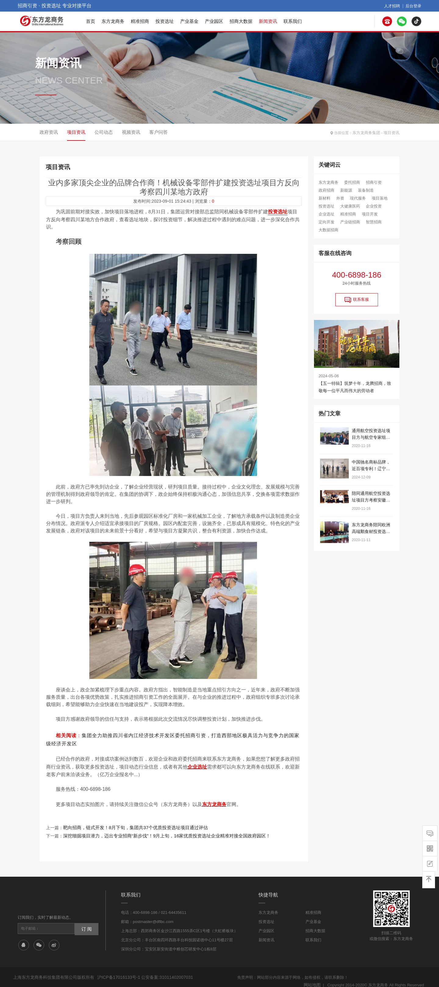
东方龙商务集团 (368, 132)
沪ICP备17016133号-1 (117, 969)
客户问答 (158, 132)
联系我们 (293, 21)
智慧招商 (374, 222)
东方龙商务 (113, 21)
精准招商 (140, 21)
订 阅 (86, 920)
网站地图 (313, 977)
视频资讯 (131, 132)
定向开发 (326, 222)
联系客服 (356, 299)
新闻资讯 (268, 21)
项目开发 (370, 214)
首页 (90, 21)
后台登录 (414, 6)
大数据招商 (328, 230)
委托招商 (352, 182)
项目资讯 (392, 132)
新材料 (324, 198)
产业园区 (214, 21)
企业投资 (374, 206)
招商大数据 (241, 21)
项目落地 (379, 198)
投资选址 (164, 21)
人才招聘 (394, 6)
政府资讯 (49, 132)
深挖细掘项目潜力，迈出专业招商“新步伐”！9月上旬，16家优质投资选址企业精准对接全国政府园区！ (160, 828)
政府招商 (326, 190)
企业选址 (326, 214)
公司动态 (104, 132)
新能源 (346, 190)
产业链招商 (350, 222)
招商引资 (374, 182)
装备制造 (366, 190)
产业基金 (189, 21)
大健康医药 (350, 206)
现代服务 (358, 198)
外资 (340, 198)
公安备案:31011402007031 (162, 969)
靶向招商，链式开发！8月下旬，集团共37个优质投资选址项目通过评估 (130, 821)
